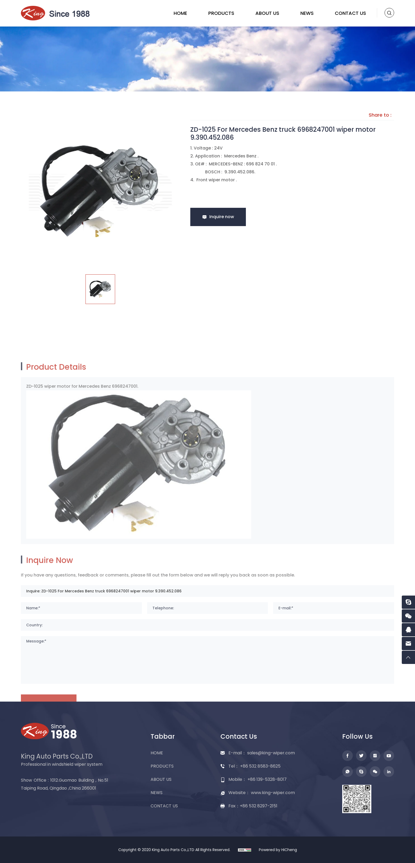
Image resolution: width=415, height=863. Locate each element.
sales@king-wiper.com (271, 753)
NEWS (307, 13)
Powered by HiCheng (278, 849)
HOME (180, 13)
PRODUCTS (221, 13)
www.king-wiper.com (273, 793)
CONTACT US (350, 13)
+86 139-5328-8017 (267, 779)
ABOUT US (267, 13)
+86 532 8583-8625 (260, 766)
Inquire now (221, 217)
